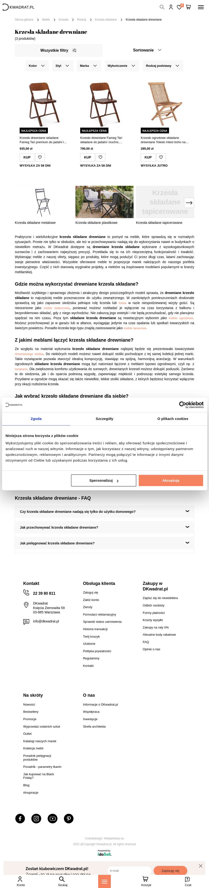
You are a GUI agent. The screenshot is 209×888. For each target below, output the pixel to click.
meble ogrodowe (181, 318)
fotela (122, 303)
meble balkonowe (57, 308)
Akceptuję (171, 480)
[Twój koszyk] (188, 7)
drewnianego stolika (29, 354)
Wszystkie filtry (58, 50)
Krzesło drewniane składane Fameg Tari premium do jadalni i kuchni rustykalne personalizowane (44, 140)
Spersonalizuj (104, 480)
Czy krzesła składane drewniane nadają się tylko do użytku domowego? (78, 512)
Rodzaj (81, 19)
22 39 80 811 (44, 593)
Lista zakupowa (182, 5)
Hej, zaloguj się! (171, 7)
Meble (46, 19)
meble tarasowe (135, 328)
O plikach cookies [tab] (173, 419)
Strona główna (24, 19)
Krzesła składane (106, 19)
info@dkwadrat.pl (46, 621)
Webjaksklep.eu (114, 838)
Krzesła (63, 19)
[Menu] (104, 881)
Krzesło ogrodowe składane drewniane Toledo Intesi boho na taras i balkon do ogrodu (163, 140)
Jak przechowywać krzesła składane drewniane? (59, 527)
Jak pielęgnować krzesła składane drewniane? (57, 543)
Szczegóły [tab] (104, 419)
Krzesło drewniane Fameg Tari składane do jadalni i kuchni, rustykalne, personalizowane (101, 140)
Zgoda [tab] (36, 419)
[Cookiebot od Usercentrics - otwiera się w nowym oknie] (182, 404)
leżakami (21, 369)
